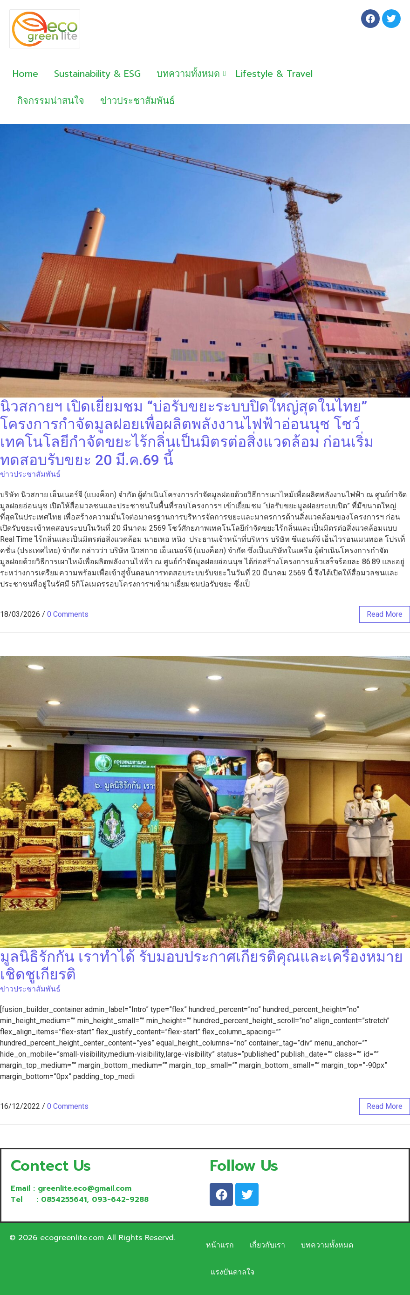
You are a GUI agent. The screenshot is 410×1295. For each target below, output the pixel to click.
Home (25, 74)
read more (385, 614)
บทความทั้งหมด (190, 74)
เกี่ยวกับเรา (267, 1245)
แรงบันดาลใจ (232, 1272)
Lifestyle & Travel (274, 74)
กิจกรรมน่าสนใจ (50, 101)
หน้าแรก (220, 1245)
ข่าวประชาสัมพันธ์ (137, 101)
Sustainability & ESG (97, 74)
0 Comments (68, 614)
